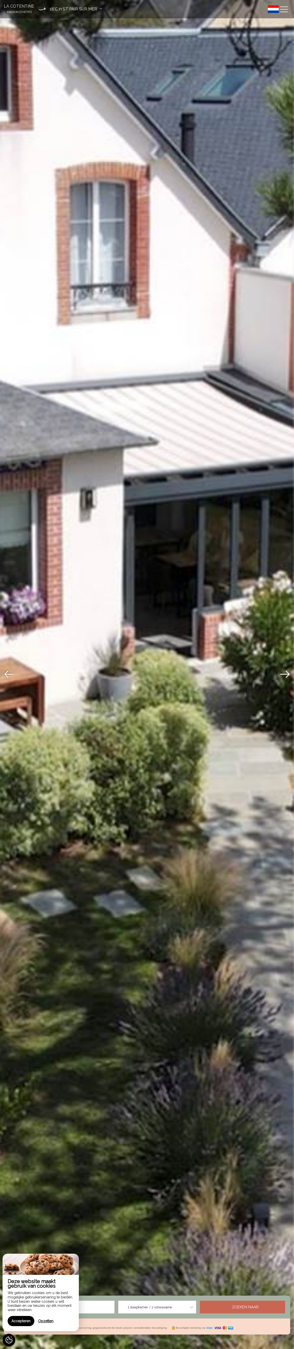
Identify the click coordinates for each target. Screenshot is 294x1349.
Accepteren (21, 1321)
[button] (69, 9)
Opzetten (45, 1321)
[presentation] (9, 674)
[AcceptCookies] (9, 1340)
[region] (41, 1292)
